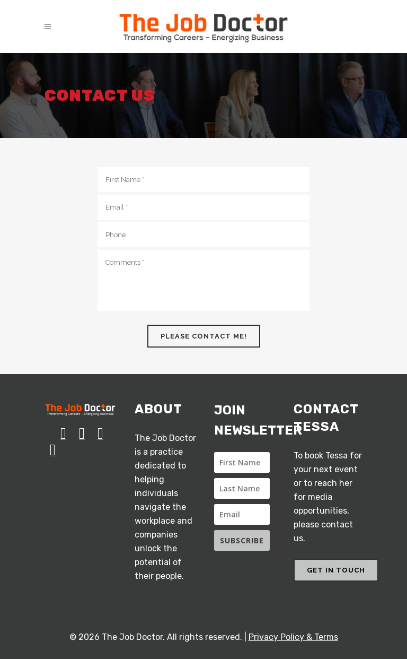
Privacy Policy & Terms (293, 637)
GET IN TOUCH (336, 570)
